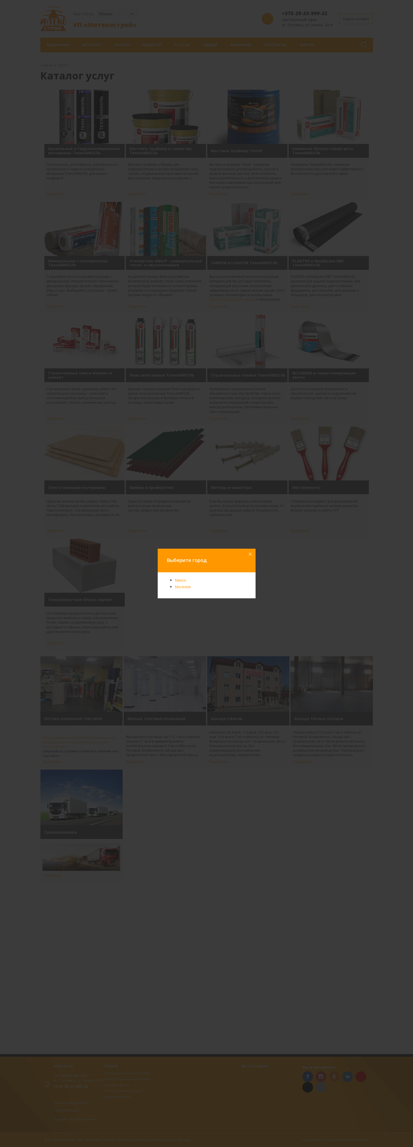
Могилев (183, 586)
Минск (180, 580)
